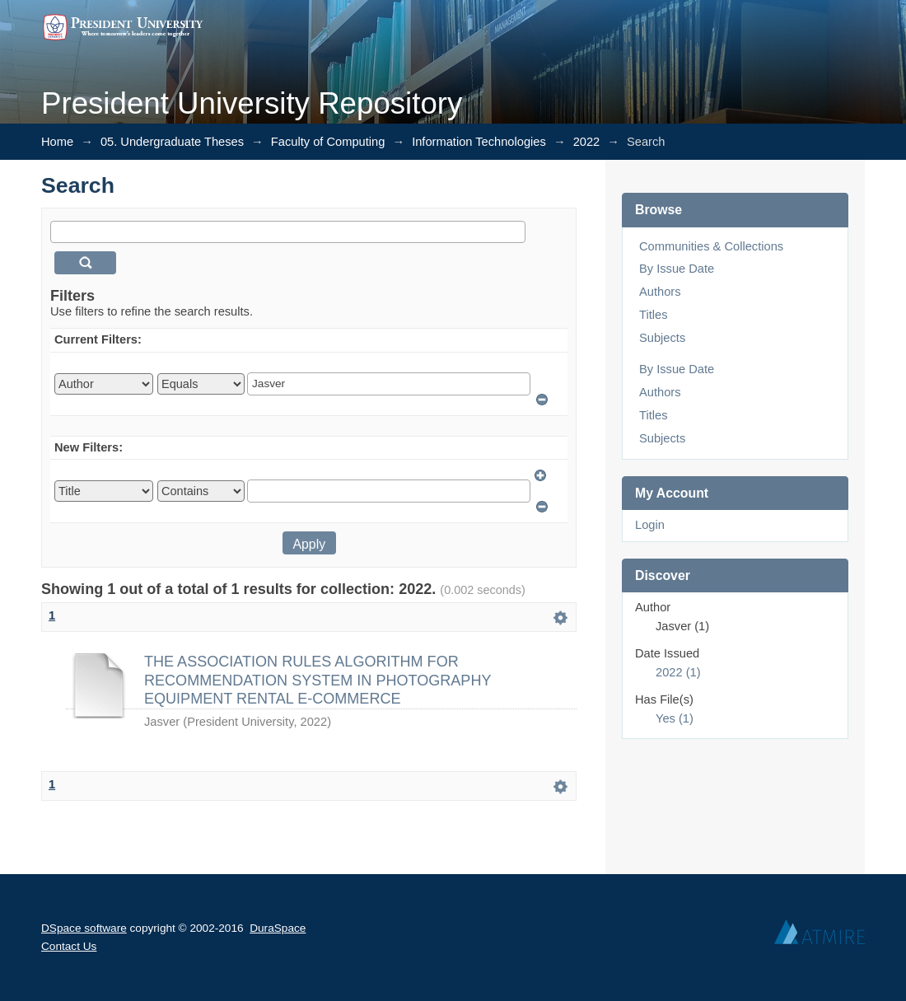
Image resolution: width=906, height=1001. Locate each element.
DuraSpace (278, 928)
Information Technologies (479, 141)
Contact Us (68, 946)
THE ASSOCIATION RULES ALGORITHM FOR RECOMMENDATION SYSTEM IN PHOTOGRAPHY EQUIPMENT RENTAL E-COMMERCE (317, 680)
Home (57, 141)
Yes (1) (675, 718)
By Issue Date (676, 268)
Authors (660, 291)
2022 (586, 141)
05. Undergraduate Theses (172, 141)
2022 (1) (678, 672)
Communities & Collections (711, 246)
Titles (653, 314)
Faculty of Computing (328, 141)
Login (650, 524)
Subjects (662, 337)
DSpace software (84, 928)
